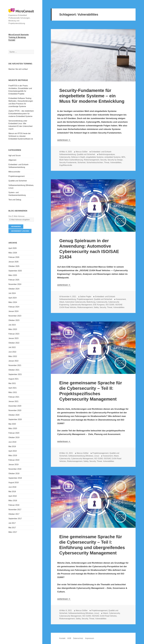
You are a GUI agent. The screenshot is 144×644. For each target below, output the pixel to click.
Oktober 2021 (13, 370)
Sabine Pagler (85, 296)
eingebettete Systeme (95, 157)
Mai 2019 (12, 446)
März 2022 (12, 356)
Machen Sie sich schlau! (18, 69)
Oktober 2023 (13, 320)
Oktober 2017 (13, 514)
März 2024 (12, 302)
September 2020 (15, 419)
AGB (69, 638)
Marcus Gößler (82, 152)
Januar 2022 (13, 361)
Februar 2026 (13, 257)
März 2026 (12, 253)
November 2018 (14, 469)
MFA (123, 157)
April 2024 (12, 298)
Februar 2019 (13, 460)
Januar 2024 (13, 311)
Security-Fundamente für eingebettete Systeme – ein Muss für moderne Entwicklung (91, 96)
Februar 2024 (13, 307)
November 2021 (14, 365)
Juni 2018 (12, 487)
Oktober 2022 (13, 343)
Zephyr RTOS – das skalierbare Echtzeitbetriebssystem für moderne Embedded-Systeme (21, 113)
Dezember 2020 (14, 406)
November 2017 (14, 510)
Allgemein (12, 160)
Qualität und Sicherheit (17, 181)
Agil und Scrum (14, 155)
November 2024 (14, 284)
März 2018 (12, 501)
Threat (106, 162)
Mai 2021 (12, 383)
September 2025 (15, 271)
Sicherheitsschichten (95, 162)
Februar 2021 (13, 397)
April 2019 (12, 451)
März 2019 (12, 455)
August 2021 (13, 379)
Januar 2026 (13, 262)
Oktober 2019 (13, 437)
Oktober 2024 (13, 289)
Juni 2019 (12, 442)
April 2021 (12, 388)
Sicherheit (82, 162)
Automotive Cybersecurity (75, 302)
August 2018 (13, 482)
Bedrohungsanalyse (107, 154)
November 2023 (14, 316)
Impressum (89, 638)
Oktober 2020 (13, 415)
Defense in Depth (78, 157)
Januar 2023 (13, 338)
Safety (96, 307)
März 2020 (12, 428)
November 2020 (14, 410)
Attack (61, 302)
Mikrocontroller (14, 172)
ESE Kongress (99, 305)
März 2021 (12, 392)
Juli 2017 (12, 523)
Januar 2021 (13, 401)
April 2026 (12, 248)
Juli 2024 (12, 293)
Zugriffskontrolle (65, 165)
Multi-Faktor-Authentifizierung (71, 160)
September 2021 (15, 374)
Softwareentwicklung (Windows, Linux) (83, 456)
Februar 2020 (13, 433)
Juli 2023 (12, 325)
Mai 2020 (12, 424)
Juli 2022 (12, 347)
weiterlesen (64, 140)
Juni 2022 (12, 352)
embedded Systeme (112, 157)
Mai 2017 (12, 528)
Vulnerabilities (115, 162)
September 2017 (15, 519)
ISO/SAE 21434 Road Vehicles (104, 616)
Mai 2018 (12, 491)
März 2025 (12, 275)
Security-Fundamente (67, 162)
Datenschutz (78, 638)
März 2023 (12, 329)
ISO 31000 (110, 305)
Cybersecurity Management (81, 305)
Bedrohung (91, 302)
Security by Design (115, 160)
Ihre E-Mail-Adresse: (16, 216)
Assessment (121, 299)
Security (103, 160)
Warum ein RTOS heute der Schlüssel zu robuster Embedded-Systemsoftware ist (20, 136)
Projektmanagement (16, 176)
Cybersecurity (64, 157)
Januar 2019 (13, 464)
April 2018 (12, 496)
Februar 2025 (13, 280)
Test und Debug (14, 200)
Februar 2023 (13, 334)
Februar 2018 (13, 505)
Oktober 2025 (13, 266)
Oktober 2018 (13, 473)
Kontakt (62, 638)
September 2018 (15, 478)
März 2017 (12, 532)
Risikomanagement (91, 160)
